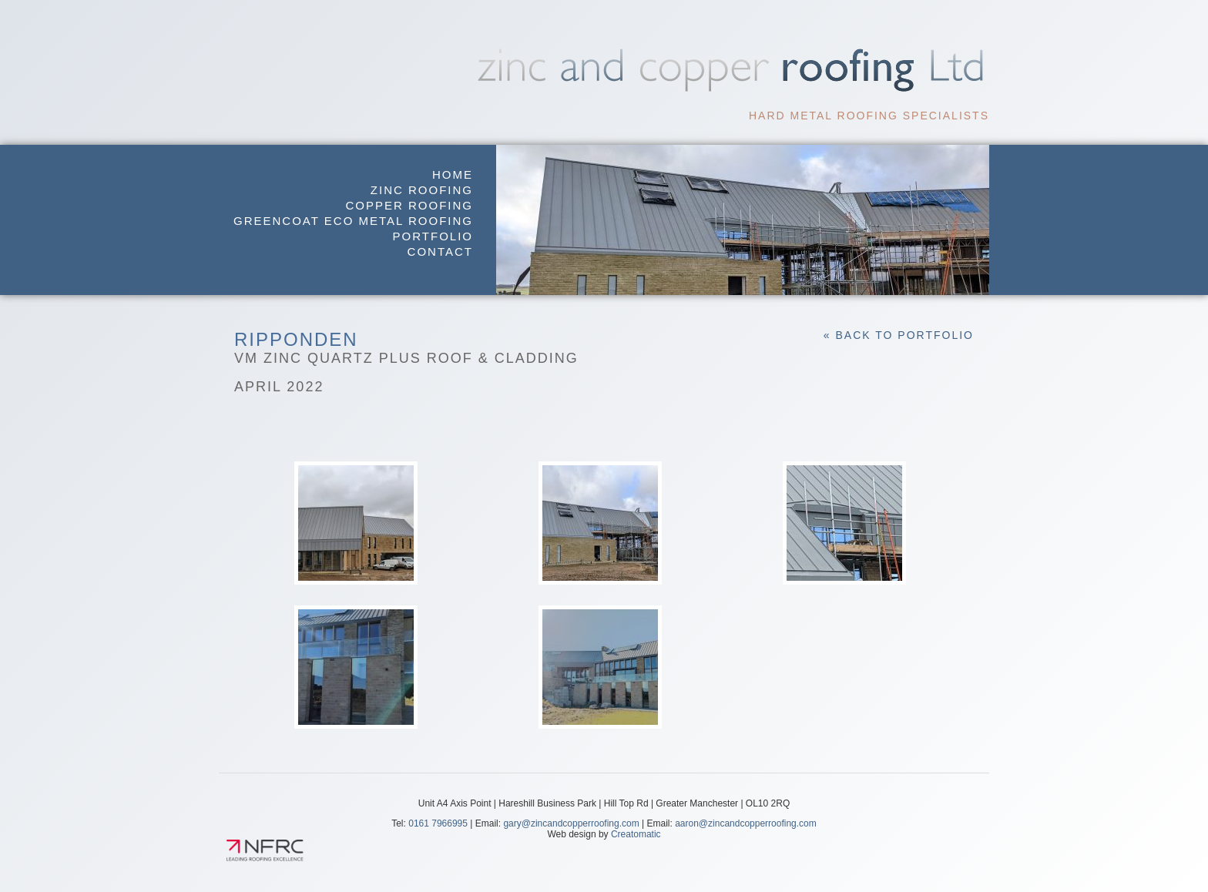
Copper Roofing (409, 205)
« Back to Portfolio (899, 335)
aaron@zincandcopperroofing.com (746, 823)
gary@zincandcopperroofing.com (571, 823)
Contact (440, 251)
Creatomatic (636, 834)
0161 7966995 (438, 823)
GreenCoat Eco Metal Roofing (353, 220)
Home (452, 174)
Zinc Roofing (422, 189)
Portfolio (433, 236)
